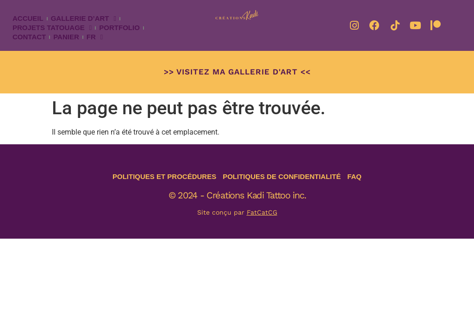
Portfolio (119, 27)
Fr (95, 37)
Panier (66, 37)
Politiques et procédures (164, 176)
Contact (29, 37)
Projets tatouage (52, 27)
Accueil (28, 18)
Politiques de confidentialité (282, 176)
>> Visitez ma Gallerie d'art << (237, 71)
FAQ (354, 176)
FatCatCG (262, 212)
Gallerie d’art (83, 18)
